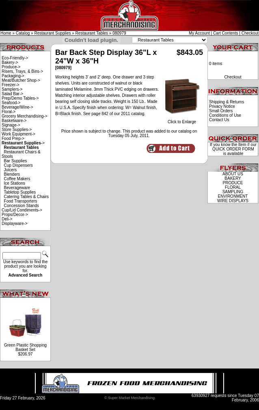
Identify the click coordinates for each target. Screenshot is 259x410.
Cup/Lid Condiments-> (22, 210)
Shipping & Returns (226, 102)
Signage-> (11, 125)
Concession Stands (21, 205)
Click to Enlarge (182, 120)
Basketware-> (14, 120)
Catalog (23, 33)
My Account (199, 33)
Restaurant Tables (92, 33)
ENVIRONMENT (233, 196)
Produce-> (11, 67)
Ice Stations (14, 183)
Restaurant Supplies (52, 33)
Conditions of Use (225, 115)
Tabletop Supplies (20, 192)
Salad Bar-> (12, 94)
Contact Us (219, 120)
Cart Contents (225, 33)
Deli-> (7, 219)
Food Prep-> (13, 138)
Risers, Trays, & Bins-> (22, 71)
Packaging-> (13, 76)
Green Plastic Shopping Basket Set (25, 347)
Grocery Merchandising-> (24, 116)
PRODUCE (232, 183)
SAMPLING (233, 192)
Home (5, 33)
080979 (119, 33)
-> (23, 143)
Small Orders (221, 111)
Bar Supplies (15, 161)
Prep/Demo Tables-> (20, 98)
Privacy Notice (222, 106)
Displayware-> (15, 223)
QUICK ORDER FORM (233, 149)
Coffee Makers (17, 179)
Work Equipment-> (18, 134)
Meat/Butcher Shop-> (21, 80)
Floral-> (8, 111)
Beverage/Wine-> (17, 107)
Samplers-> (12, 89)
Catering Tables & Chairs (26, 196)
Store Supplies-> (17, 129)
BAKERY (232, 178)
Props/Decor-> (15, 214)
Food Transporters (20, 201)
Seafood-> (11, 102)
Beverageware (17, 187)
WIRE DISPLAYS (232, 200)
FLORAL (233, 187)
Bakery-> (10, 62)
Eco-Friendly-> (15, 58)
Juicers (10, 170)
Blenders (12, 174)
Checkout (250, 33)
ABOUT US (232, 174)
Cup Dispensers (18, 165)
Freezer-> (10, 85)
